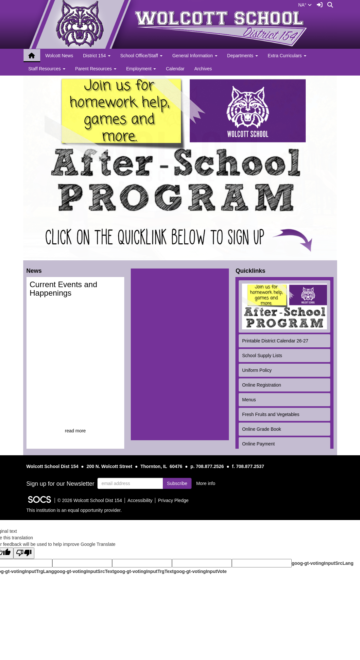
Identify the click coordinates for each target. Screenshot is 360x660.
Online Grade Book (261, 429)
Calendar (175, 68)
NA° (305, 5)
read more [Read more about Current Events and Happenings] (75, 430)
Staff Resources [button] (46, 68)
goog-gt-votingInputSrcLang (322, 563)
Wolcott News (59, 55)
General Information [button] (194, 55)
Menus (249, 399)
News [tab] (35, 270)
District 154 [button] (97, 55)
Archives (203, 68)
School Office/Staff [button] (141, 55)
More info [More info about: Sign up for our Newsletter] (205, 483)
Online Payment (258, 443)
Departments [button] (242, 55)
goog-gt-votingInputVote (200, 571)
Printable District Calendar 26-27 (275, 340)
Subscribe (177, 483)
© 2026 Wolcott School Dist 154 (90, 500)
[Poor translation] (23, 553)
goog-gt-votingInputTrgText (143, 571)
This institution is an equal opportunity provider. (74, 510)
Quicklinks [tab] (251, 270)
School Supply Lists (262, 355)
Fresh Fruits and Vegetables (270, 414)
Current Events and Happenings (63, 288)
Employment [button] (141, 68)
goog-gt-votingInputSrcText (84, 571)
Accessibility (140, 500)
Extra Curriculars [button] (287, 55)
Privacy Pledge (173, 500)
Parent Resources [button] (95, 68)
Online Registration (261, 385)
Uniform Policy (256, 370)
